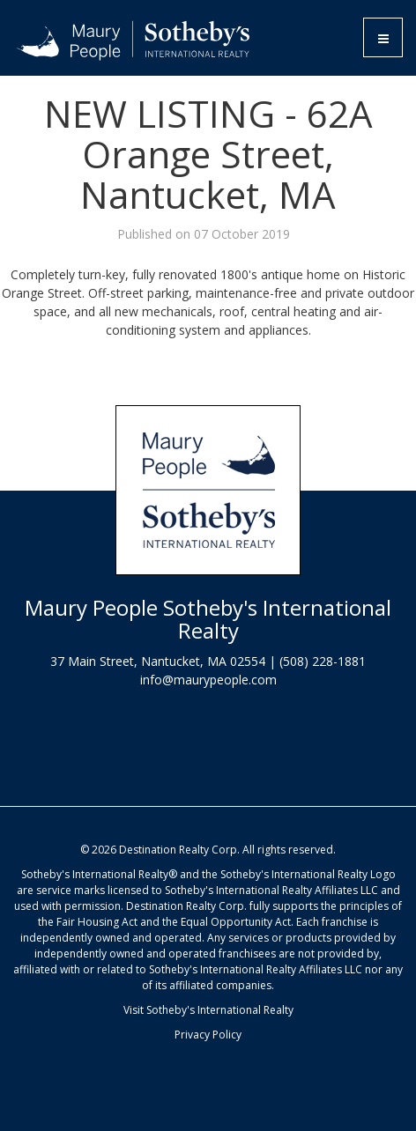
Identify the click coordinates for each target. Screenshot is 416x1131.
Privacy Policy (208, 1034)
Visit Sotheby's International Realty (208, 1009)
